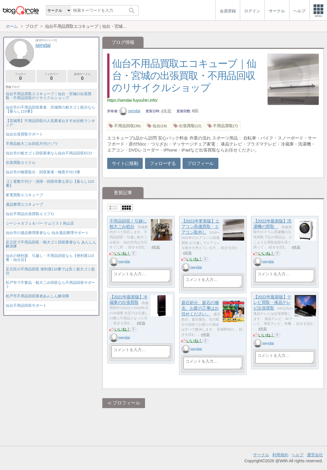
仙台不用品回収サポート (26, 305)
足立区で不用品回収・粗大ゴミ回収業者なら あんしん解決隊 (51, 244)
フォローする (163, 163)
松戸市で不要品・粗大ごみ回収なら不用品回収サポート (50, 284)
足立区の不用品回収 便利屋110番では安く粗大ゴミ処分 (50, 271)
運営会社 (315, 455)
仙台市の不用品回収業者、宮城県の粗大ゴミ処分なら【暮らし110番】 (50, 109)
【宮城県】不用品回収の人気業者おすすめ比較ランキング (50, 123)
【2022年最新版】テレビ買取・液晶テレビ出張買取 (272, 302)
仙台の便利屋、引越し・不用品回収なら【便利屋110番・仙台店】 (50, 257)
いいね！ (122, 253)
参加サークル (82, 76)
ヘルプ (297, 455)
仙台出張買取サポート (24, 134)
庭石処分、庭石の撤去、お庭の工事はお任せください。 (200, 308)
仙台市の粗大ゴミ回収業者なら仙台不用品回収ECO (49, 153)
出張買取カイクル (21, 162)
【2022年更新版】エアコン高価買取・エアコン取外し (200, 227)
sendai (129, 111)
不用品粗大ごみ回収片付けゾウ (32, 143)
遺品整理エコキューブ (24, 204)
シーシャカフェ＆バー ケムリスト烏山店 (40, 223)
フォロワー (51, 76)
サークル (261, 455)
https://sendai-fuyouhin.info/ (132, 100)
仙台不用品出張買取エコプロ (30, 214)
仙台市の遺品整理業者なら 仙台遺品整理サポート (47, 233)
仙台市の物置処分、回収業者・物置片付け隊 (43, 172)
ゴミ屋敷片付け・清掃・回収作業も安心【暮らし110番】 (50, 183)
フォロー (20, 76)
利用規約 (280, 455)
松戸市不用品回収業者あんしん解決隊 (37, 296)
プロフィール (200, 163)
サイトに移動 (125, 163)
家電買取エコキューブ (24, 195)
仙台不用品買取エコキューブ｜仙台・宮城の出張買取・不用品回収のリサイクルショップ (184, 75)
